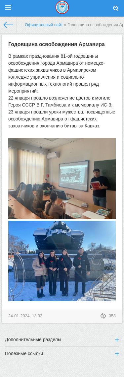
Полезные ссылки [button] (62, 353)
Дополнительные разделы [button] (62, 339)
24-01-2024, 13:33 (25, 316)
